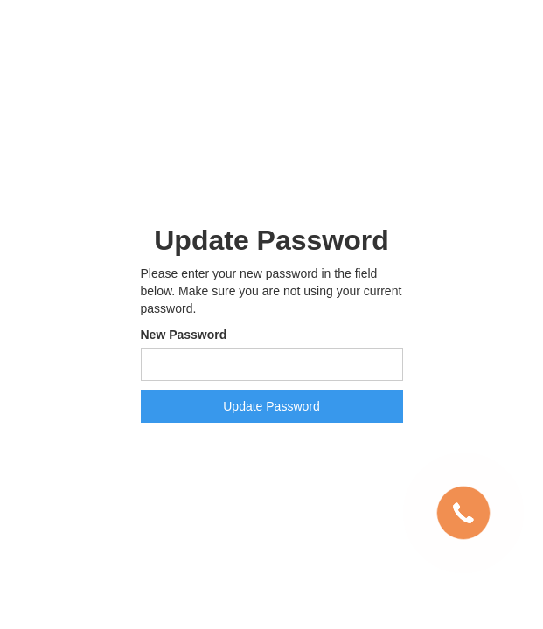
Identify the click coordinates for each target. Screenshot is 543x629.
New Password (184, 335)
